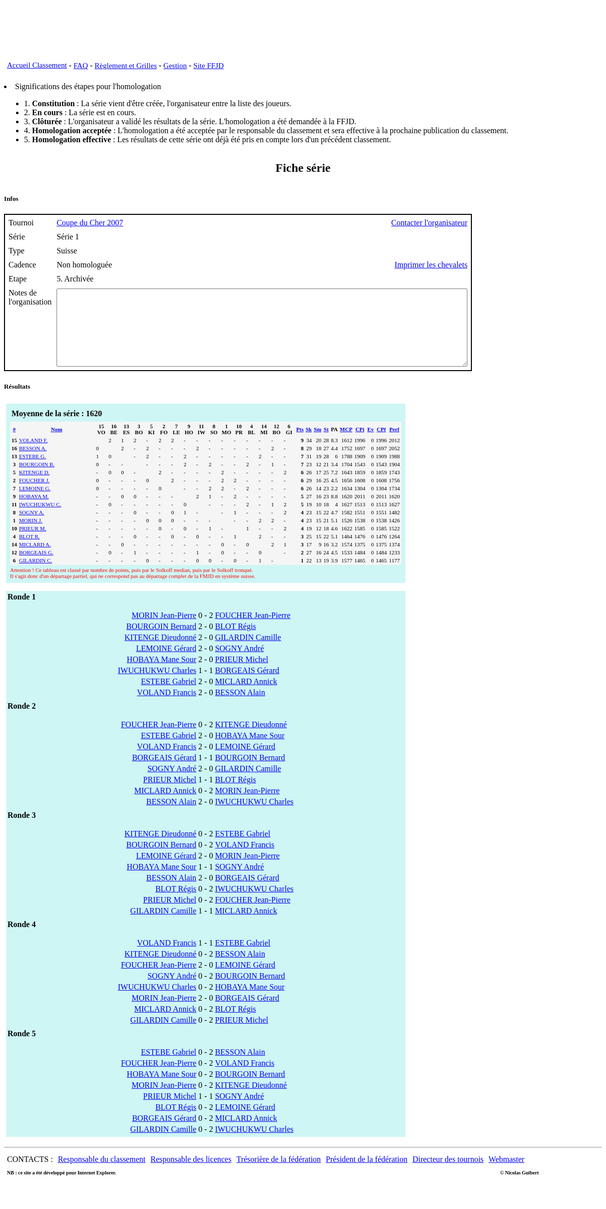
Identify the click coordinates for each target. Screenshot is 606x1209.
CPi (359, 444)
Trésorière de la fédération (278, 1174)
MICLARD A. (35, 559)
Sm (317, 444)
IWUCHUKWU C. (40, 519)
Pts (300, 444)
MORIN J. (30, 535)
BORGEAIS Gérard (247, 685)
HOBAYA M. (34, 511)
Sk (309, 444)
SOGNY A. (31, 527)
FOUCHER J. (34, 495)
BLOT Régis (235, 641)
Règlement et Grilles (126, 66)
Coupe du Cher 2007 (90, 222)
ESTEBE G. (32, 471)
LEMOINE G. (35, 503)
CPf (381, 444)
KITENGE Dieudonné (161, 652)
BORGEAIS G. (36, 567)
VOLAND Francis (167, 707)
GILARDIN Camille (248, 652)
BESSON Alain (240, 707)
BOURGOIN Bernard (161, 641)
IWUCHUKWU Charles (157, 685)
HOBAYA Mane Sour (161, 674)
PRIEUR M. (32, 543)
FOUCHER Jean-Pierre (253, 630)
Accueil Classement (37, 65)
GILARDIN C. (35, 575)
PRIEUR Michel (241, 674)
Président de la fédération (366, 1174)
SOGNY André (239, 663)
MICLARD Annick (246, 696)
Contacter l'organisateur (479, 222)
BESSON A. (33, 463)
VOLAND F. (33, 455)
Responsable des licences (191, 1174)
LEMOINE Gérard (166, 663)
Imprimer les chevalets (480, 264)
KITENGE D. (34, 487)
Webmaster (506, 1174)
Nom (57, 444)
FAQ (81, 66)
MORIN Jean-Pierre (164, 630)
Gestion (175, 66)
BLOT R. (29, 551)
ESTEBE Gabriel (169, 696)
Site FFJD (209, 66)
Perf (394, 444)
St (326, 444)
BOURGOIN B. (37, 479)
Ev (370, 444)
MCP (346, 444)
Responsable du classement (102, 1174)
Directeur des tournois (447, 1174)
